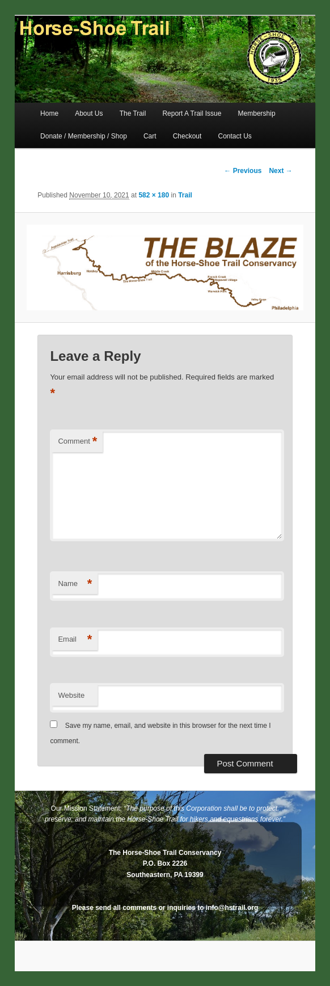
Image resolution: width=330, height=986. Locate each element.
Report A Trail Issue (191, 113)
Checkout (187, 136)
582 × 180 (153, 195)
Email (75, 639)
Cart (149, 136)
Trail (185, 195)
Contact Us (234, 136)
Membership (257, 113)
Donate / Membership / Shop (83, 136)
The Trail (133, 113)
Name (75, 584)
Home (49, 113)
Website (71, 695)
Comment (77, 441)
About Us (89, 113)
